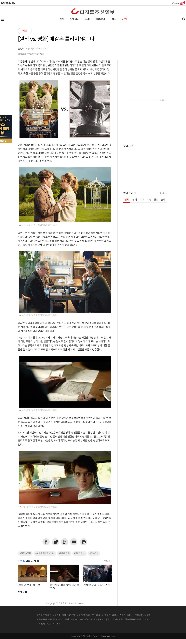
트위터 (55, 541)
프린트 (83, 541)
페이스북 (46, 541)
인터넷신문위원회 (158, 620)
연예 (124, 19)
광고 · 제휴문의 (53, 624)
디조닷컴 (93, 11)
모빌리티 (74, 19)
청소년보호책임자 (133, 619)
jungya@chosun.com (35, 48)
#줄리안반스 (79, 553)
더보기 (107, 561)
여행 (149, 199)
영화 (24, 30)
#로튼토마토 (64, 553)
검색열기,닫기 (183, 19)
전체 (126, 199)
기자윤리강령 (117, 619)
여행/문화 (100, 19)
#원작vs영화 (25, 553)
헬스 (113, 19)
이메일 (73, 541)
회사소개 (41, 624)
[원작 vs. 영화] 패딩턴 (29, 585)
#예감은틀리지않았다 (44, 553)
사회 (87, 19)
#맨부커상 (94, 553)
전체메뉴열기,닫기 (2, 19)
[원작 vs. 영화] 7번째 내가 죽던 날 (64, 587)
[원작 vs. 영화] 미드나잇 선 (96, 585)
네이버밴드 (64, 541)
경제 (61, 19)
